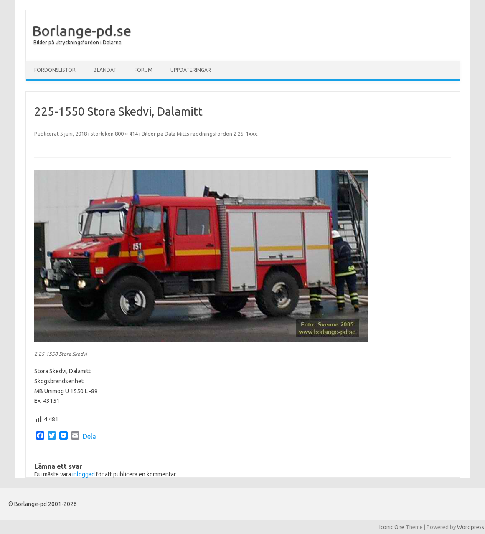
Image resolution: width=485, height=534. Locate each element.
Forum (143, 70)
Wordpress (470, 527)
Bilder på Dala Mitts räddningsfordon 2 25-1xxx (199, 134)
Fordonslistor (55, 70)
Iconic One (391, 527)
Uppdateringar (190, 70)
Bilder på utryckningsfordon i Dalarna (77, 42)
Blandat (105, 70)
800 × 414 (126, 134)
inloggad (83, 474)
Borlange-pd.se (81, 30)
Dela (89, 436)
